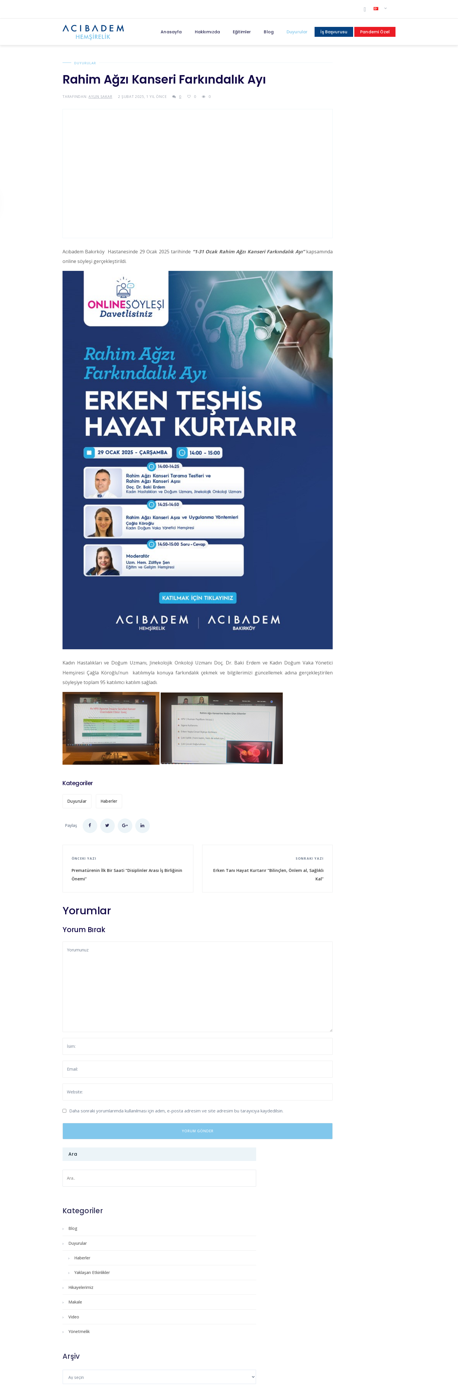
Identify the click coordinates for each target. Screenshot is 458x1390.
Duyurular (85, 63)
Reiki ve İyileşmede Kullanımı (217, 1154)
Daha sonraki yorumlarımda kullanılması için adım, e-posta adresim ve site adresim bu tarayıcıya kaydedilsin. (176, 1050)
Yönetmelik (314, 247)
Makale (311, 217)
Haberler (108, 740)
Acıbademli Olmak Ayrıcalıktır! (333, 1154)
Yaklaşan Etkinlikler (328, 188)
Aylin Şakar (100, 96)
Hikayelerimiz (316, 202)
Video (309, 232)
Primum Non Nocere (91, 1154)
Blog (308, 143)
